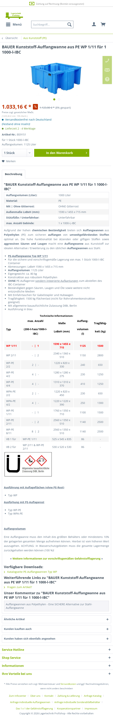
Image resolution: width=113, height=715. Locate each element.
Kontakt (48, 695)
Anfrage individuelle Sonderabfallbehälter (77, 702)
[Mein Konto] (94, 24)
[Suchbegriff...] (52, 24)
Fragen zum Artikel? (18, 587)
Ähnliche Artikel (14, 619)
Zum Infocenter (17, 695)
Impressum (91, 708)
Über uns (35, 695)
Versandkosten (68, 684)
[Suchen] (69, 24)
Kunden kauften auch (18, 629)
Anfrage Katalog (92, 695)
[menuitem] (14, 24)
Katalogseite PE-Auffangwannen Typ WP (30, 572)
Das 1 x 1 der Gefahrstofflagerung (34, 708)
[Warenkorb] (103, 24)
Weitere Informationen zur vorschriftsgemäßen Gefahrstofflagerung (56, 558)
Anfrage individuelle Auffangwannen (30, 702)
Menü (14, 24)
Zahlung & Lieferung (69, 695)
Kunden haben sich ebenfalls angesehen (29, 638)
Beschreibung (13, 174)
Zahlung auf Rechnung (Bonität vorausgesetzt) (56, 3)
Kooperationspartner (69, 708)
